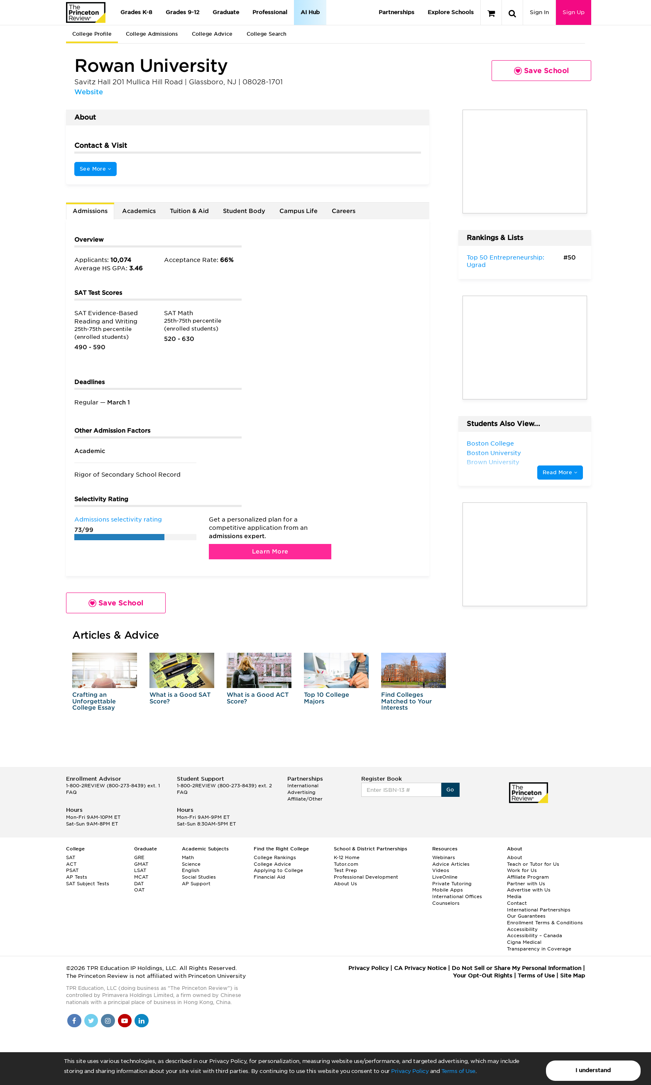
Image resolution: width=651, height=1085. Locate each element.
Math (188, 857)
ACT (71, 864)
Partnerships (396, 12)
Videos (440, 870)
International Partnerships (538, 910)
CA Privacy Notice (420, 968)
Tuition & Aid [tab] (189, 211)
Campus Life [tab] (298, 211)
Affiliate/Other (305, 799)
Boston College (490, 443)
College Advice (212, 34)
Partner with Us (526, 884)
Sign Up (574, 12)
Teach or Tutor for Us (533, 864)
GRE (139, 857)
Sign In (539, 12)
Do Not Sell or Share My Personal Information (516, 968)
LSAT (140, 870)
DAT (139, 884)
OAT (139, 890)
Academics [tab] (139, 211)
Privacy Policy (409, 1071)
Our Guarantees (526, 916)
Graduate (226, 12)
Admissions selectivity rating (118, 519)
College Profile (92, 34)
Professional (269, 12)
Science (191, 864)
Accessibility (522, 929)
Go (450, 789)
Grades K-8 (136, 12)
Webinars (443, 857)
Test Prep (345, 870)
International (302, 786)
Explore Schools (451, 12)
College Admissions (152, 34)
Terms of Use (458, 1071)
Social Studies (199, 877)
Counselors (446, 903)
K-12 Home (347, 857)
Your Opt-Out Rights (482, 975)
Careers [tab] (343, 211)
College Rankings (275, 857)
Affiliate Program (528, 877)
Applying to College (278, 870)
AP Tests (76, 877)
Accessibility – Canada (534, 935)
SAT (70, 857)
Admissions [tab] (90, 211)
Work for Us (522, 870)
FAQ (71, 792)
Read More (560, 472)
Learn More (270, 551)
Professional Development (366, 877)
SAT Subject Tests (87, 884)
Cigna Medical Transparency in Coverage (539, 945)
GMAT (141, 864)
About (514, 857)
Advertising (301, 792)
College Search (266, 34)
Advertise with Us (529, 890)
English (190, 870)
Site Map (572, 975)
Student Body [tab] (244, 211)
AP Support (196, 884)
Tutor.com (346, 864)
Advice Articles (451, 864)
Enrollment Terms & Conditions (545, 923)
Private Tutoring (452, 884)
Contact (517, 903)
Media (514, 896)
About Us (345, 884)
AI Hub (310, 12)
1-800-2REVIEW (113, 786)
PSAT (72, 870)
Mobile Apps (447, 890)
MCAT (141, 877)
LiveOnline (445, 877)
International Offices (457, 896)
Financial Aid (269, 877)
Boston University (494, 453)
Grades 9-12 (182, 12)
